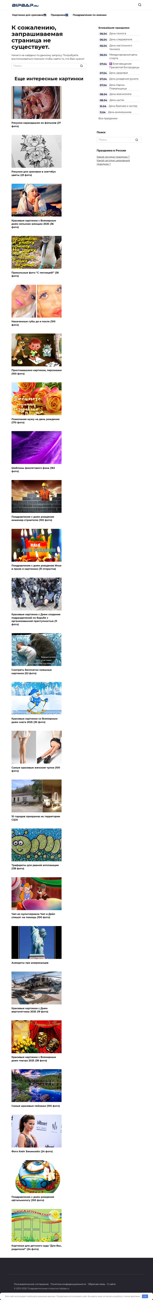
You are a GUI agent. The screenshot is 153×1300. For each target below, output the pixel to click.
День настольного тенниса (120, 47)
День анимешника (119, 112)
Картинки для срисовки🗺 (29, 15)
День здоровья (118, 72)
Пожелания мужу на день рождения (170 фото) (35, 421)
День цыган (117, 100)
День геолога (117, 33)
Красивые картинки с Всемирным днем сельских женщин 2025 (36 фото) (34, 224)
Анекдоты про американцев (30, 962)
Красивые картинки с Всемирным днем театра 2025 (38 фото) (34, 1059)
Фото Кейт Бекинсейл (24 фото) (32, 1151)
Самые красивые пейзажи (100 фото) (36, 1106)
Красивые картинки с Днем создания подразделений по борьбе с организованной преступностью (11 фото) (36, 619)
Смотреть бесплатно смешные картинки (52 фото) (32, 672)
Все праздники (107, 118)
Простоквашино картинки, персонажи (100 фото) (37, 372)
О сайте (111, 1284)
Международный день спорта (123, 56)
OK (144, 1296)
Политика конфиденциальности (68, 1284)
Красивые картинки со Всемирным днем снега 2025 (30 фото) (35, 720)
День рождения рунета (123, 78)
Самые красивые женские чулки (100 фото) (36, 769)
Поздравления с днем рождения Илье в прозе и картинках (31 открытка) (36, 567)
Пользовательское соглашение (31, 1284)
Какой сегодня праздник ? (113, 156)
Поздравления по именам (90, 15)
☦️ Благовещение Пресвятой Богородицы (124, 65)
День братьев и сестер (123, 106)
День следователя (120, 39)
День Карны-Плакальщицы (118, 87)
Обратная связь (96, 1284)
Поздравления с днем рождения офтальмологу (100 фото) (33, 1199)
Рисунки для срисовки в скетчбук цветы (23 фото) (34, 173)
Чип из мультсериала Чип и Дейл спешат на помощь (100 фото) (33, 916)
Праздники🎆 (59, 15)
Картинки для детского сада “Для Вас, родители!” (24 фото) (37, 1247)
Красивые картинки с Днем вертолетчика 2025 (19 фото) (30, 1010)
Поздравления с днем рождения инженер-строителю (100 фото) (33, 518)
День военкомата (120, 94)
